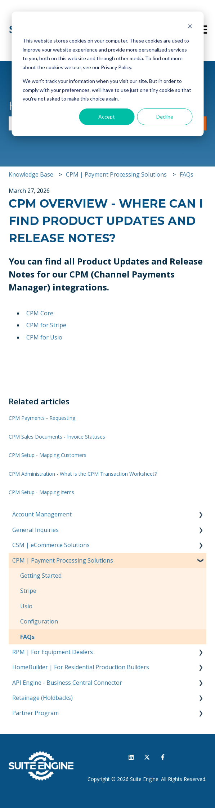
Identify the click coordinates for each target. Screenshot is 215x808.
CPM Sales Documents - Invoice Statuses (57, 436)
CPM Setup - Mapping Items (41, 492)
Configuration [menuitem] (39, 621)
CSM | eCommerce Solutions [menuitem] (51, 545)
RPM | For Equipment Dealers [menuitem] (52, 652)
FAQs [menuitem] (27, 637)
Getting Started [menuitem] (41, 576)
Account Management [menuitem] (42, 514)
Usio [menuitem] (26, 606)
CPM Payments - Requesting (42, 417)
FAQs (186, 174)
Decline (164, 117)
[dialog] (107, 74)
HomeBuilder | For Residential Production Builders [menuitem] (80, 667)
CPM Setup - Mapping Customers (47, 455)
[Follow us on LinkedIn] (131, 757)
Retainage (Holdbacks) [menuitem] (42, 698)
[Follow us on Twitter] (147, 757)
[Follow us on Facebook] (163, 757)
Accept (106, 117)
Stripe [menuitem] (28, 591)
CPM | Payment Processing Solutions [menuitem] (62, 560)
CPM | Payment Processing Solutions (116, 174)
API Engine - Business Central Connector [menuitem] (67, 683)
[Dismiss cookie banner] (189, 27)
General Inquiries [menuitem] (35, 530)
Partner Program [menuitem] (35, 713)
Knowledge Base (31, 174)
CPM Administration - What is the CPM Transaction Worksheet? (83, 473)
